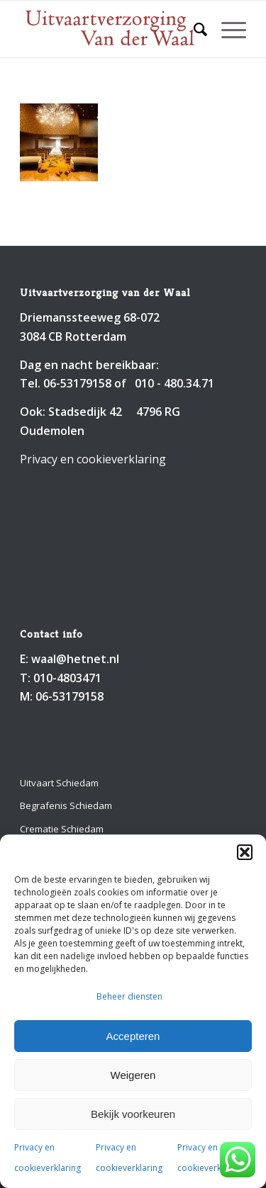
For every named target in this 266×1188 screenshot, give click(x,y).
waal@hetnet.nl (75, 659)
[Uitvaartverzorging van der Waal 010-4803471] (110, 29)
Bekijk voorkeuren (133, 1114)
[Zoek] (193, 29)
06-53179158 (77, 383)
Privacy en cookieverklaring (93, 459)
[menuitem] (193, 29)
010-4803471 (67, 678)
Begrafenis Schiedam (66, 805)
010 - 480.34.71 (174, 383)
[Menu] (226, 29)
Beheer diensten (129, 996)
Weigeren (133, 1075)
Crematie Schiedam (62, 828)
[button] (245, 852)
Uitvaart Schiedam (59, 782)
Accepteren (133, 1036)
